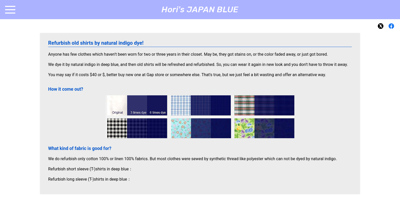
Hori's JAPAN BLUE (200, 9)
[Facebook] (391, 26)
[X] (380, 26)
